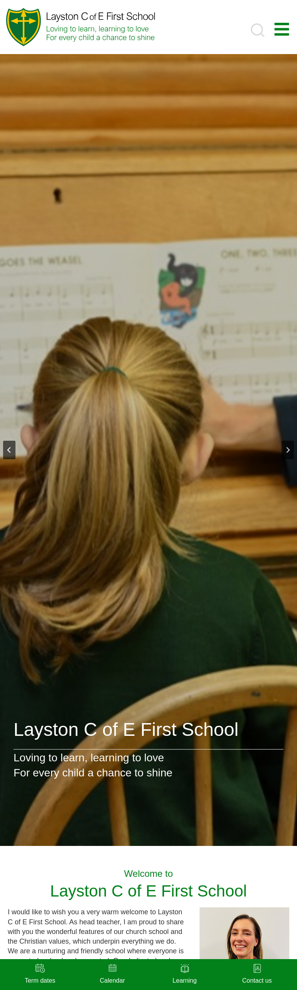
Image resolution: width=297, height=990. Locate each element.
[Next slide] (288, 450)
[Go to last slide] (9, 450)
